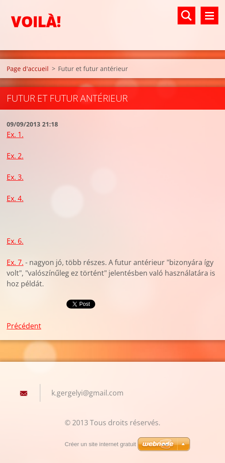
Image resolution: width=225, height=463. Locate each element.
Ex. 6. (15, 241)
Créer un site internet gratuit (100, 444)
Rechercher (186, 15)
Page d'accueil (28, 68)
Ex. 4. (15, 198)
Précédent (24, 326)
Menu (209, 15)
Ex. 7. (15, 262)
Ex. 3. (15, 177)
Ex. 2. (15, 156)
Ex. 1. (15, 134)
